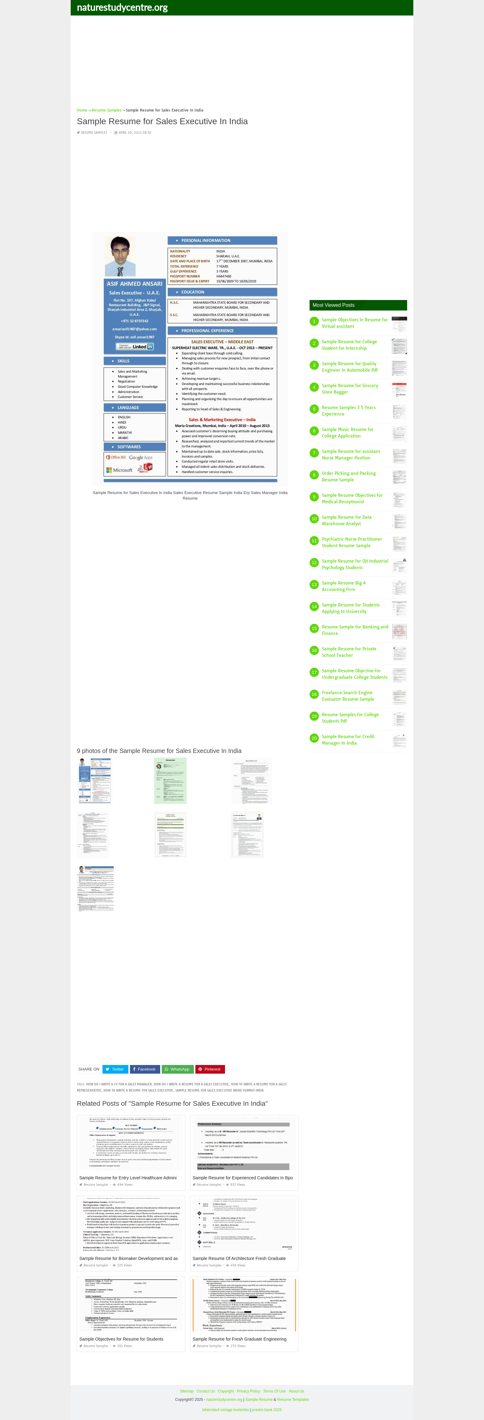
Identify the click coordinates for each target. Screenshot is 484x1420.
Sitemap (187, 1391)
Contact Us (206, 1391)
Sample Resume (259, 1399)
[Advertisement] (242, 63)
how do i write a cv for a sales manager (119, 1084)
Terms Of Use (274, 1391)
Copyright (226, 1391)
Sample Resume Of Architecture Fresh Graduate (239, 1258)
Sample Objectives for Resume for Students (121, 1339)
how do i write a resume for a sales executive (191, 1084)
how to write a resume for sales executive (138, 1090)
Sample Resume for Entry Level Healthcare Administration (135, 1177)
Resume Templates (293, 1399)
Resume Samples (94, 132)
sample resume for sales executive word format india (219, 1090)
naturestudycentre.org (122, 7)
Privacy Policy (248, 1391)
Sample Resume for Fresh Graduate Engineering (239, 1339)
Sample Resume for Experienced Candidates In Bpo (243, 1177)
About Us (296, 1391)
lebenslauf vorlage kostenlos (225, 1409)
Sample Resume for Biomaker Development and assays (133, 1258)
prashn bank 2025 (267, 1409)
